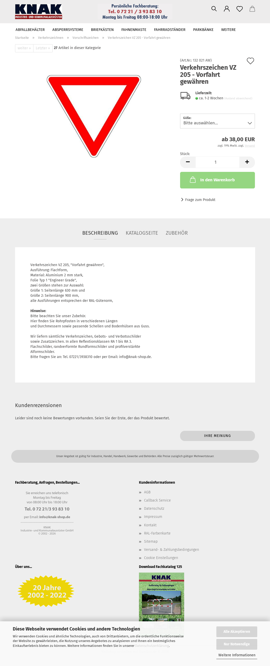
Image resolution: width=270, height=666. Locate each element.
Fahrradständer (169, 29)
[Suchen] (214, 9)
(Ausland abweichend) (238, 98)
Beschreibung (100, 233)
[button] (226, 9)
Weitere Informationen (236, 655)
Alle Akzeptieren (237, 631)
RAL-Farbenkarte (157, 533)
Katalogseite (142, 233)
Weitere (228, 29)
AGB (147, 492)
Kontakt (150, 525)
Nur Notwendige (237, 644)
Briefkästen (102, 29)
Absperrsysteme (67, 29)
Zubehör (177, 233)
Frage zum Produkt (200, 200)
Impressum (153, 517)
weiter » (24, 48)
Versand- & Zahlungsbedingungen (171, 550)
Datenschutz (154, 508)
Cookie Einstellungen (161, 558)
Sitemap (151, 541)
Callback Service (157, 500)
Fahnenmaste (133, 29)
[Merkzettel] (239, 9)
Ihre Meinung (217, 436)
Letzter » (43, 48)
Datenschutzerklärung (152, 646)
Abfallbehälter (30, 29)
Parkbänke (203, 29)
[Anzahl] (217, 162)
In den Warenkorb (212, 179)
